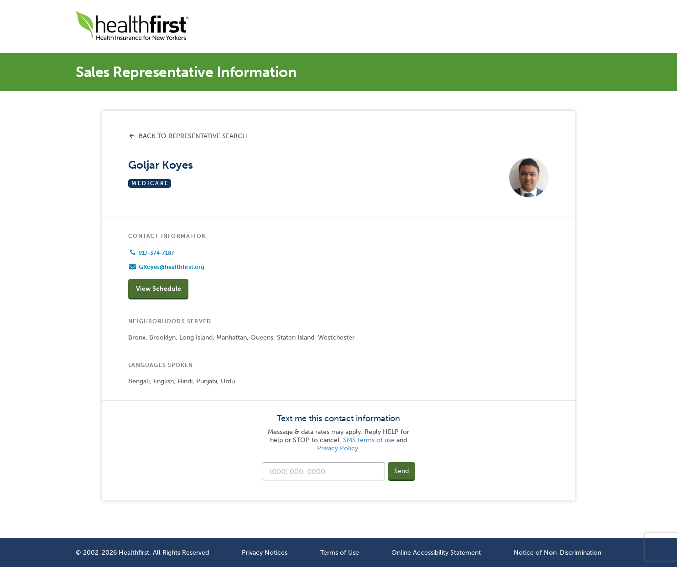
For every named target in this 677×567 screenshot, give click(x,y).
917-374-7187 (156, 253)
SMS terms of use (369, 440)
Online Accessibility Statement (436, 552)
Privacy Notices (264, 552)
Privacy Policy (337, 448)
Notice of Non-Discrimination (557, 552)
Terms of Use (339, 552)
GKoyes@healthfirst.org (171, 266)
